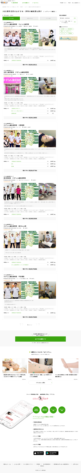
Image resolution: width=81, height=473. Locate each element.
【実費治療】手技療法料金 (16, 60)
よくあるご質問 (17, 464)
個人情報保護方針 (46, 464)
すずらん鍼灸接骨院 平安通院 (14, 276)
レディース (63, 33)
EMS (12, 163)
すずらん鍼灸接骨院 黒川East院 (15, 226)
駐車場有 (70, 33)
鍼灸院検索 (15, 2)
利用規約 (38, 464)
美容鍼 (12, 166)
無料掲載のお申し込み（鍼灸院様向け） (62, 464)
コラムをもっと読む (40, 382)
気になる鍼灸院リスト (76, 2)
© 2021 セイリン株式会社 (40, 470)
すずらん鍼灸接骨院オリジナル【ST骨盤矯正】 (20, 264)
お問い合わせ (75, 464)
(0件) (11, 181)
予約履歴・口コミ (63, 2)
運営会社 (42, 465)
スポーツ (67, 31)
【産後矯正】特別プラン (15, 108)
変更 (75, 18)
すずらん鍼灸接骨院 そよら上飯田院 (16, 24)
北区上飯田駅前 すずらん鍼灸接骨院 (16, 72)
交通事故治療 (13, 113)
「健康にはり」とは (7, 464)
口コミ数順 (48, 18)
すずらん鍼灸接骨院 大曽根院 (14, 125)
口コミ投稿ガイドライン (28, 464)
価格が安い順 (29, 18)
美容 (62, 31)
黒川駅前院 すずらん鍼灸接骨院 (15, 178)
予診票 (69, 2)
